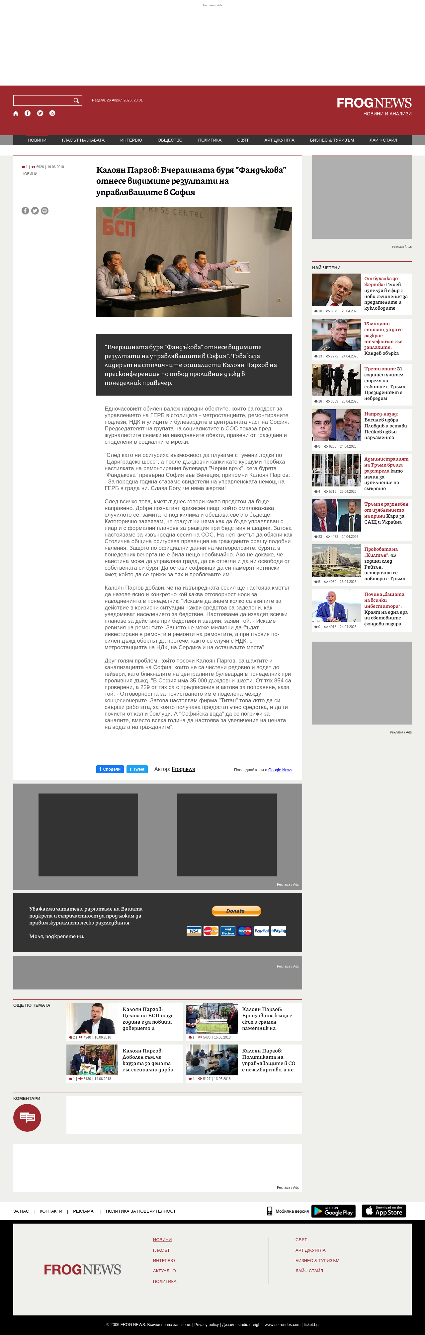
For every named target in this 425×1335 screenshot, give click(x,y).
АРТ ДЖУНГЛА (279, 140)
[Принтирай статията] (44, 211)
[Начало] (16, 113)
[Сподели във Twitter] (35, 211)
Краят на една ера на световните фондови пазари (386, 609)
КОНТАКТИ (51, 1211)
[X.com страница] (40, 113)
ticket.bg (311, 1324)
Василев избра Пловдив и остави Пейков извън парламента (385, 426)
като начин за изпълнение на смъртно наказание (386, 476)
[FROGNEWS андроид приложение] (333, 1211)
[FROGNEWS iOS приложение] (384, 1211)
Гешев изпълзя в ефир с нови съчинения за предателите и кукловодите (386, 293)
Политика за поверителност (141, 1211)
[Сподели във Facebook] (25, 211)
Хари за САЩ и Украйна (386, 513)
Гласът (161, 1250)
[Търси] (77, 100)
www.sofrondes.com (282, 1324)
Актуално (164, 1271)
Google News (280, 770)
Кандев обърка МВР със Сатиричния (383, 340)
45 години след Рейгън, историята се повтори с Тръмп (384, 564)
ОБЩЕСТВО (170, 140)
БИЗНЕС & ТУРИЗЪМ (332, 140)
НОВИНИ (37, 140)
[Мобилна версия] (288, 1211)
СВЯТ (243, 140)
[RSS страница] (52, 113)
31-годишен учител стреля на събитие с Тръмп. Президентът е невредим (385, 384)
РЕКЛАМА (83, 1211)
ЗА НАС (21, 1211)
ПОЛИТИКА (210, 140)
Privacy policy (207, 1324)
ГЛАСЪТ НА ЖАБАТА (83, 140)
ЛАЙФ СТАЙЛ (383, 140)
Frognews (183, 769)
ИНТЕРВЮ (131, 140)
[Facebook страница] (28, 113)
